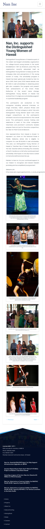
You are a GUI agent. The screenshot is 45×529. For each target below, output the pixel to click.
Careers (7, 520)
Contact (7, 524)
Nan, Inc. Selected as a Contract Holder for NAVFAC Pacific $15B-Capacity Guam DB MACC (21, 482)
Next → (36, 419)
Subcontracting (9, 510)
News (6, 517)
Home (6, 499)
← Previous (9, 419)
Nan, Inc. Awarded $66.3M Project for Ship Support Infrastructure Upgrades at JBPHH (20, 463)
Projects (7, 502)
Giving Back (8, 513)
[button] (40, 4)
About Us (7, 506)
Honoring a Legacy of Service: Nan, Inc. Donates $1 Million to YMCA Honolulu (20, 476)
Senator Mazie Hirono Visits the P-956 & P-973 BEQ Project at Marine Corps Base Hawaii (21, 469)
